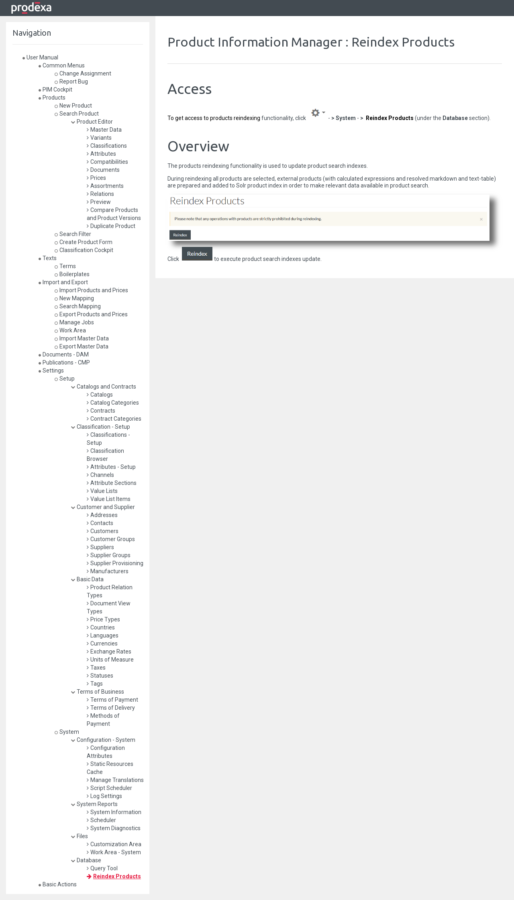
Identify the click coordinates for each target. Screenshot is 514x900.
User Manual (40, 57)
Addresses (102, 515)
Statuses (100, 675)
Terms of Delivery (111, 708)
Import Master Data (82, 338)
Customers (102, 531)
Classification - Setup (100, 427)
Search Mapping (78, 306)
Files (79, 836)
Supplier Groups (109, 555)
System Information (114, 812)
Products (52, 97)
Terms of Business (97, 691)
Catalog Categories (113, 402)
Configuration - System (103, 740)
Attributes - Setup (111, 467)
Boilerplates (72, 274)
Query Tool (102, 868)
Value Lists (102, 491)
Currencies (102, 643)
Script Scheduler (109, 788)
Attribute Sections (112, 483)
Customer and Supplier (103, 507)
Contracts (101, 410)
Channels (100, 475)
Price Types (103, 619)
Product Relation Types (110, 591)
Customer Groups (111, 539)
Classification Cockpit (84, 250)
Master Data (104, 129)
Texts (48, 258)
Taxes (96, 667)
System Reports (94, 804)
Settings (51, 370)
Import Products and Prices (91, 290)
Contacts (100, 523)
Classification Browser (105, 455)
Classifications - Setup (108, 439)
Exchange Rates (109, 651)
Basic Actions (58, 884)
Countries (101, 627)
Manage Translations (115, 780)
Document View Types (109, 607)
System (67, 732)
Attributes (101, 154)
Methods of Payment (103, 720)
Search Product (77, 113)
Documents (103, 170)
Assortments (105, 186)
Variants (99, 137)
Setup (65, 378)
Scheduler (101, 820)
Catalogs (100, 394)
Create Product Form (83, 242)
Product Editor (92, 121)
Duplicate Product (111, 226)
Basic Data (87, 579)
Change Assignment (83, 73)
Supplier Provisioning (115, 563)
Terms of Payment (112, 699)
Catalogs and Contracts (103, 386)
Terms (65, 266)
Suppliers (100, 547)
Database (86, 860)
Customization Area (114, 844)
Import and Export (63, 282)
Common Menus (62, 65)
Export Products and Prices (91, 314)
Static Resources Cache (110, 768)
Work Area (70, 330)
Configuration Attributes (106, 752)
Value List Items (109, 499)
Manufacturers (107, 571)
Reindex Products (114, 876)
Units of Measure (110, 659)
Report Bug (71, 81)
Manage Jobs (74, 322)
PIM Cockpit (55, 89)
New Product (73, 105)
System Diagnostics (114, 828)
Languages (102, 635)
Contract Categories (114, 418)
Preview (99, 202)
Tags (95, 683)
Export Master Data (81, 346)
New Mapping (74, 298)
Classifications (107, 146)
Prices (96, 178)
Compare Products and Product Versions (114, 214)
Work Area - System (114, 852)
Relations (100, 194)
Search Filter (73, 234)
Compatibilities (107, 162)
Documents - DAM (64, 354)
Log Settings (104, 796)
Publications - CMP (64, 362)
